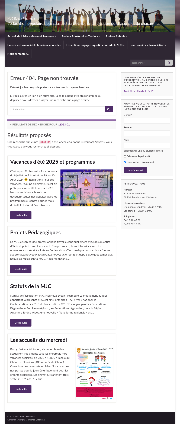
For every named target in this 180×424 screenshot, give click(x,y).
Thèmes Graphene (36, 419)
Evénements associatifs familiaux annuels (34, 45)
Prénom (128, 127)
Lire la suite (21, 215)
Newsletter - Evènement (139, 161)
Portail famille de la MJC (139, 91)
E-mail (128, 114)
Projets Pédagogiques (35, 232)
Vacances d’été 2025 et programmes (52, 161)
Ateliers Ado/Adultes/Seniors (81, 36)
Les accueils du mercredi (38, 340)
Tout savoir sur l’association (148, 45)
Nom (126, 139)
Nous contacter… (18, 53)
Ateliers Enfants (116, 36)
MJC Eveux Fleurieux (31, 17)
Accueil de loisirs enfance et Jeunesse (31, 36)
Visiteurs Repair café (137, 156)
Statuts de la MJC (30, 286)
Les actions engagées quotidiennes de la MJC (95, 45)
